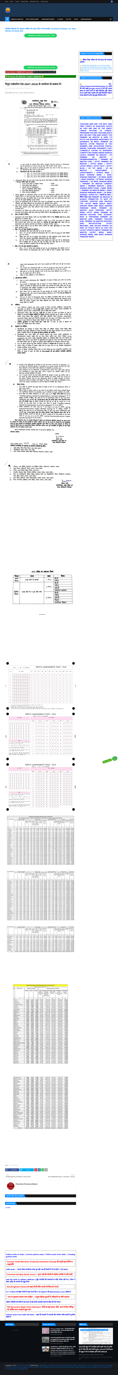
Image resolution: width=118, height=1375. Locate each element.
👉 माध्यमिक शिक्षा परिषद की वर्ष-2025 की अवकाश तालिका (95, 65)
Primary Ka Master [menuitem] (17, 19)
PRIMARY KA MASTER (23, 1365)
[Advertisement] (40, 51)
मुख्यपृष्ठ (6, 80)
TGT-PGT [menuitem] (68, 19)
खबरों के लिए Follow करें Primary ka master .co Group (41, 67)
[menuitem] (7, 19)
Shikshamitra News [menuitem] (47, 19)
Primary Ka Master (14, 80)
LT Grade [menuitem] (60, 19)
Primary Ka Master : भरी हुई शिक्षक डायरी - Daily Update (19, 72)
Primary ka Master (11, 88)
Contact (17, 1)
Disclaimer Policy (34, 1)
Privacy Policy (24, 1)
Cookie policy (44, 1)
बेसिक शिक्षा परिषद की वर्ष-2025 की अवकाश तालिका (45, 72)
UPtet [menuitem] (76, 19)
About (11, 1)
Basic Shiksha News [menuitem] (32, 19)
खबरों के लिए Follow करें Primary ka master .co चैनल (41, 35)
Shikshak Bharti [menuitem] (86, 19)
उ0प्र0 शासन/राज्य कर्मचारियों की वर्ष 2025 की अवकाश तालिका (95, 67)
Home (6, 1)
